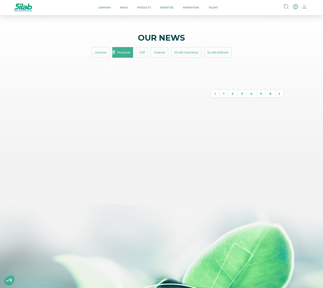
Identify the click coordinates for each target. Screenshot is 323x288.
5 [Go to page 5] (261, 94)
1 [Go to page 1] (223, 94)
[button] (9, 280)
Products (123, 52)
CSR (142, 52)
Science (159, 52)
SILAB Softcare (217, 52)
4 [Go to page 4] (251, 94)
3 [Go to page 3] (242, 94)
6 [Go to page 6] (270, 94)
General (100, 52)
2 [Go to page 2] (233, 94)
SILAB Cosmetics (186, 52)
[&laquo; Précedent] (215, 93)
